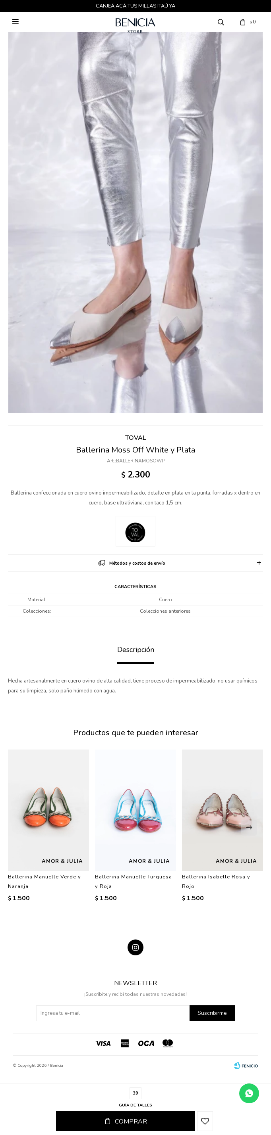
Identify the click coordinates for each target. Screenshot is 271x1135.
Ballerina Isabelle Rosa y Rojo (216, 881)
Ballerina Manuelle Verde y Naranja (44, 881)
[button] (249, 828)
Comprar (131, 1121)
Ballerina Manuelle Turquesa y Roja (133, 881)
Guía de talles (135, 1105)
